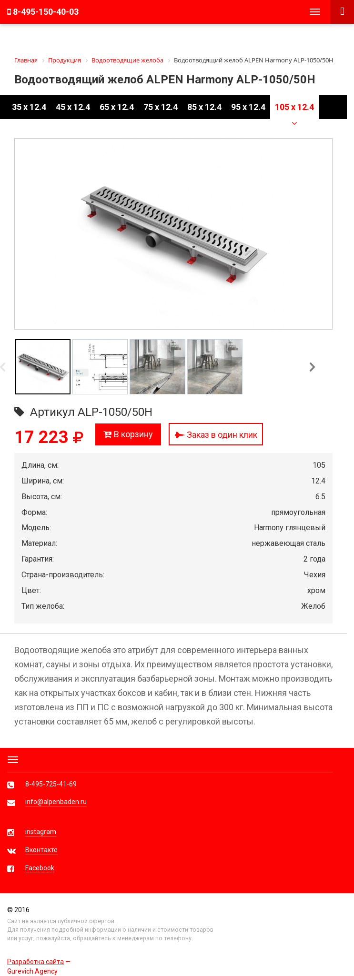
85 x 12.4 (204, 107)
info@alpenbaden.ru (56, 801)
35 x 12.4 (29, 107)
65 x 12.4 (117, 107)
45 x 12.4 (73, 107)
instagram (40, 831)
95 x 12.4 (248, 107)
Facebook (39, 868)
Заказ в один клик (215, 435)
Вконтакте (41, 850)
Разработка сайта (35, 962)
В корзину (128, 434)
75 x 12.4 (160, 107)
